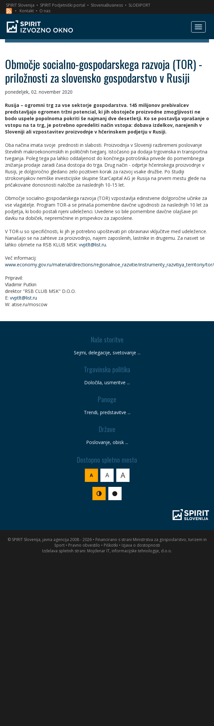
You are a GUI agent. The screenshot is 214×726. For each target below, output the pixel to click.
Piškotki (111, 545)
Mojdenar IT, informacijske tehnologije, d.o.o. (129, 551)
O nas (44, 11)
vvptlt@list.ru (92, 244)
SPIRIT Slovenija (20, 5)
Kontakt (27, 11)
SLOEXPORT (139, 5)
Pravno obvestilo (84, 545)
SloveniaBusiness (107, 5)
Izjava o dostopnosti (141, 545)
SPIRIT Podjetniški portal (62, 5)
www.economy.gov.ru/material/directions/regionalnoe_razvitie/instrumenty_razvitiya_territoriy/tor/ (109, 264)
